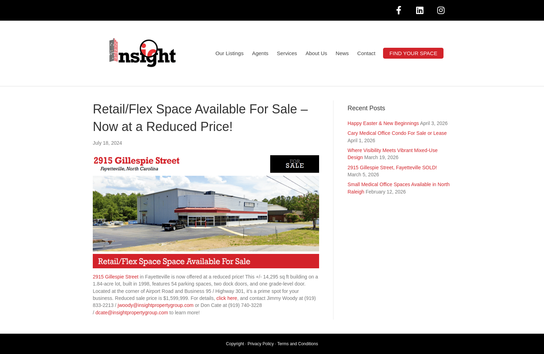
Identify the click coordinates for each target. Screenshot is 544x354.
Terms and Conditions (297, 343)
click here (226, 298)
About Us (316, 53)
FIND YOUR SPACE (413, 53)
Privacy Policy (260, 343)
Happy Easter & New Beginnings (383, 123)
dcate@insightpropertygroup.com (132, 312)
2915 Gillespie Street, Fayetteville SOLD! (392, 167)
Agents (260, 53)
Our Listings (229, 53)
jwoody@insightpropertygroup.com (156, 305)
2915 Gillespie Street (115, 277)
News (342, 53)
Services (287, 53)
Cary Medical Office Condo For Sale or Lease (397, 133)
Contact (366, 53)
